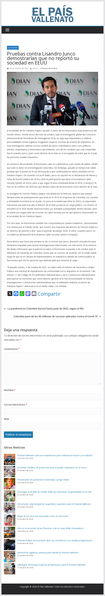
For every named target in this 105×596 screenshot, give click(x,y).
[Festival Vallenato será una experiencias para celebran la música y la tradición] (9, 459)
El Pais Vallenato (45, 586)
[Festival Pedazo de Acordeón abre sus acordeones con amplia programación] (9, 544)
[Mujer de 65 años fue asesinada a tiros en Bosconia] (9, 520)
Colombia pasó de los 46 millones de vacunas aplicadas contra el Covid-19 (57, 316)
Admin (35, 68)
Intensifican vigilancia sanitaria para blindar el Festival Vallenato (48, 552)
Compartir (49, 293)
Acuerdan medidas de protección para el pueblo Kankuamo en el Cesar (51, 467)
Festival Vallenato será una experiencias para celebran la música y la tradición (55, 455)
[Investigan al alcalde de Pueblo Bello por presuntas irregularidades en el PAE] (9, 495)
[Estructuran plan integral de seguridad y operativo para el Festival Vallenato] (9, 508)
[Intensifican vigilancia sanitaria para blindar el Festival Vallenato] (9, 556)
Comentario (11, 349)
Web (6, 419)
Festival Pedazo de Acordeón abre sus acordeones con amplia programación (54, 540)
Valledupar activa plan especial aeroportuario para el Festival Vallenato (51, 564)
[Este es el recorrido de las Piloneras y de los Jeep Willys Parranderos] (9, 532)
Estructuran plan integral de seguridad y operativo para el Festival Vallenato (54, 504)
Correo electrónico (15, 404)
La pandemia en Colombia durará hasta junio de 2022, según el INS (44, 308)
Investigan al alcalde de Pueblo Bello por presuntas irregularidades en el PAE (54, 491)
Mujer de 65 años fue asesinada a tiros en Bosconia (42, 516)
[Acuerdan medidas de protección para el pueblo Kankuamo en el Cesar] (9, 471)
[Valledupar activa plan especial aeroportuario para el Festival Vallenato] (9, 568)
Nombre (9, 390)
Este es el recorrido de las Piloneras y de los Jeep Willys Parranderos (50, 528)
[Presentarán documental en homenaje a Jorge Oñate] (9, 483)
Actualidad (12, 48)
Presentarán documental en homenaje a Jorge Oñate (43, 479)
